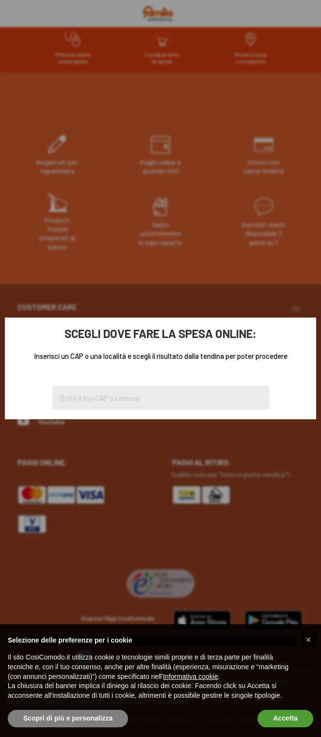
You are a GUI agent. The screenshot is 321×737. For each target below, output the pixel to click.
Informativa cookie (190, 676)
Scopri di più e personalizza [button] (67, 718)
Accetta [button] (285, 718)
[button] (308, 639)
